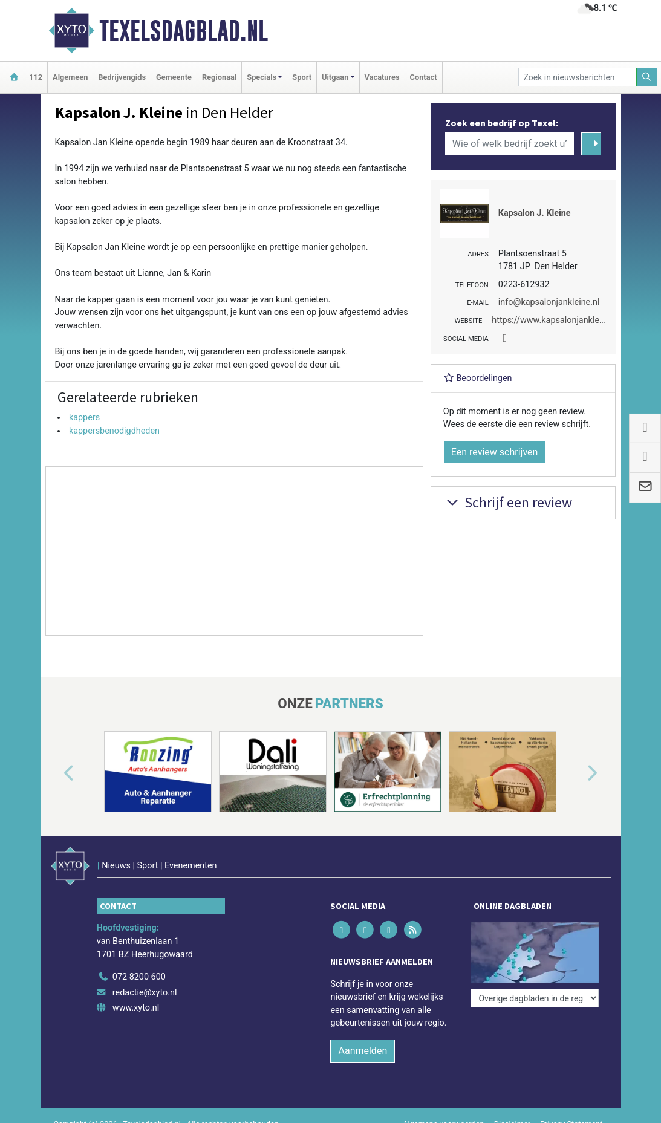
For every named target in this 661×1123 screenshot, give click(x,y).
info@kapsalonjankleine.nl (549, 302)
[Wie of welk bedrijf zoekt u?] (510, 143)
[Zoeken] (647, 77)
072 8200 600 (139, 977)
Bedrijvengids (122, 77)
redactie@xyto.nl (144, 993)
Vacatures (382, 77)
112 (35, 77)
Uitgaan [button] (335, 77)
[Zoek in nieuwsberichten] (577, 77)
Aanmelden (362, 1050)
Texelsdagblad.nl (183, 31)
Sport (301, 77)
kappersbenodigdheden (114, 431)
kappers (84, 417)
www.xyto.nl (135, 1008)
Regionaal (219, 77)
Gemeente (174, 77)
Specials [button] (261, 77)
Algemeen (70, 77)
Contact (423, 77)
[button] (55, 774)
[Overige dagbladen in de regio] (535, 998)
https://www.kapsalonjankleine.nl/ (558, 320)
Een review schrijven (494, 452)
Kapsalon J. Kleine (534, 213)
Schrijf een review (507, 502)
